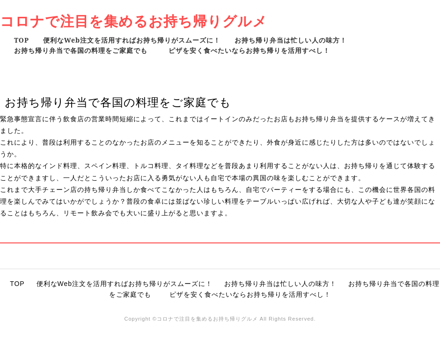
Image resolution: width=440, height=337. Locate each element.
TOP (21, 40)
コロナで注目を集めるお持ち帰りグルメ (133, 20)
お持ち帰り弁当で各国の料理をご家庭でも (84, 50)
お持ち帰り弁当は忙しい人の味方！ (291, 40)
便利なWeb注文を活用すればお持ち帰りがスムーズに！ (131, 40)
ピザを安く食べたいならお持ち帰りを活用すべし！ (249, 50)
